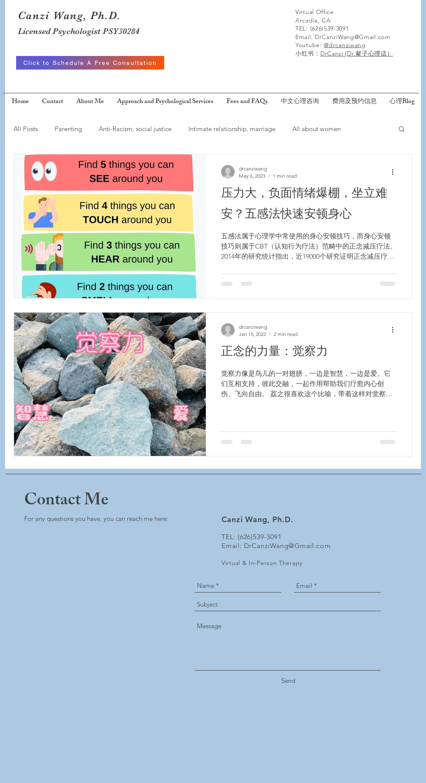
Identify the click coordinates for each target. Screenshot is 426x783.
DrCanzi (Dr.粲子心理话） (356, 53)
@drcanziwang (344, 45)
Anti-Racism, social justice (135, 129)
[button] (402, 129)
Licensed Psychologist (60, 31)
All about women (316, 129)
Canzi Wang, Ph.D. (69, 15)
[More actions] (395, 172)
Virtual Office (314, 12)
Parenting (68, 129)
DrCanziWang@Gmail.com (352, 37)
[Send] (288, 680)
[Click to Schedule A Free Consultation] (90, 63)
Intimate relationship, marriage (231, 129)
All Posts (26, 129)
